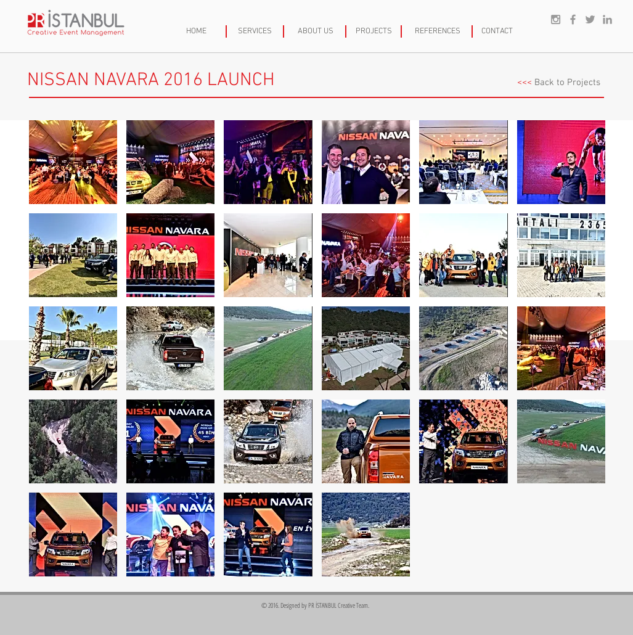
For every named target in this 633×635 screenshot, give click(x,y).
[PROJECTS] (374, 31)
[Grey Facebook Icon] (572, 19)
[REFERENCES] (438, 31)
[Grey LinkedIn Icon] (607, 19)
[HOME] (196, 31)
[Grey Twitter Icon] (590, 19)
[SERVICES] (255, 31)
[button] (73, 162)
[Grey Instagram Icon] (555, 19)
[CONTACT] (497, 31)
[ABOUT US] (315, 31)
